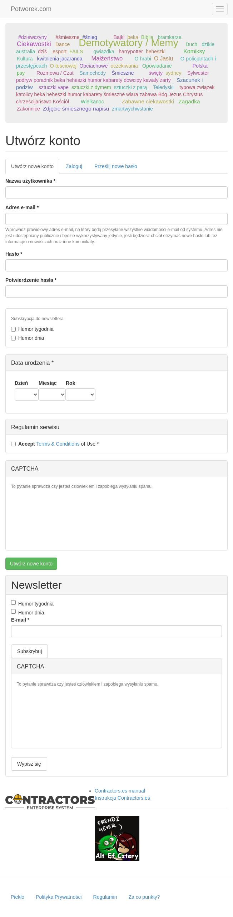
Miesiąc (48, 383)
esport (59, 51)
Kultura (25, 59)
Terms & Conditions (57, 444)
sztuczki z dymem (91, 87)
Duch (191, 44)
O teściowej (63, 66)
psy (21, 73)
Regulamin (105, 897)
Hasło (13, 254)
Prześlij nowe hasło (115, 166)
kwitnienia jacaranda (60, 59)
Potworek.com (31, 9)
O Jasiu (163, 58)
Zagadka (189, 101)
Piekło (17, 897)
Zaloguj (74, 166)
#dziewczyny (32, 37)
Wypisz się (29, 764)
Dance (62, 44)
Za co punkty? (144, 897)
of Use (55, 444)
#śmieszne (67, 37)
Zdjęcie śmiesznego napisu (76, 109)
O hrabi (143, 59)
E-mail (20, 620)
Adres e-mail (22, 207)
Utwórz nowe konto (35, 168)
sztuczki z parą (130, 87)
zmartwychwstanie (132, 109)
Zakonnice (28, 109)
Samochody (92, 73)
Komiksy (194, 51)
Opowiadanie (157, 66)
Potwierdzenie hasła (30, 280)
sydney (173, 73)
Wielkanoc (92, 101)
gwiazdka (104, 51)
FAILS (76, 51)
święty (156, 73)
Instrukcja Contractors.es (122, 798)
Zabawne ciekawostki (148, 101)
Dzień (21, 383)
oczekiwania (124, 66)
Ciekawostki (34, 44)
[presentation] (40, 519)
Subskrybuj (29, 651)
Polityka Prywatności (58, 897)
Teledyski (163, 87)
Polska (200, 66)
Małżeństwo (107, 58)
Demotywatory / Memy (128, 42)
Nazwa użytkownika (30, 181)
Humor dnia (27, 338)
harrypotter (131, 51)
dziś (42, 51)
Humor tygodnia (32, 329)
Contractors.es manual (120, 791)
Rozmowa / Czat (55, 73)
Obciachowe (93, 66)
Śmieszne (123, 73)
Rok (70, 383)
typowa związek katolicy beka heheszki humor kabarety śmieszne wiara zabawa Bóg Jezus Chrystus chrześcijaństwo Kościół (115, 94)
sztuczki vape (54, 87)
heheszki (155, 51)
